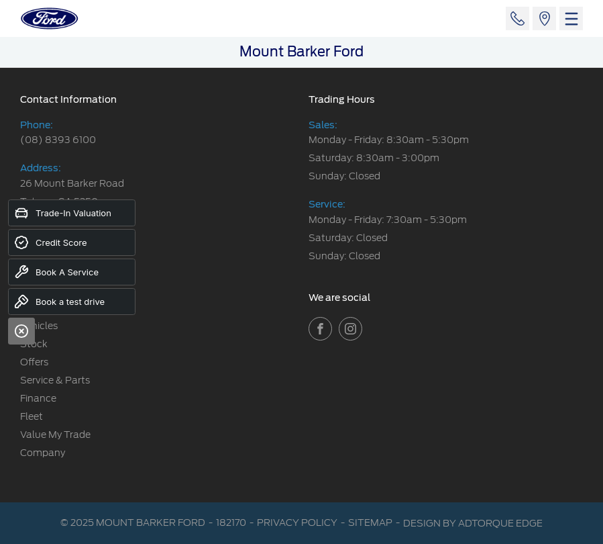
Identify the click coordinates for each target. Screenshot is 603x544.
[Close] (21, 331)
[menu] (571, 18)
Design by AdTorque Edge (473, 523)
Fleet (31, 416)
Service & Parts (55, 380)
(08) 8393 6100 (58, 139)
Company (42, 452)
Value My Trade (55, 434)
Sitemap (370, 522)
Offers (34, 362)
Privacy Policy (297, 522)
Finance (38, 398)
